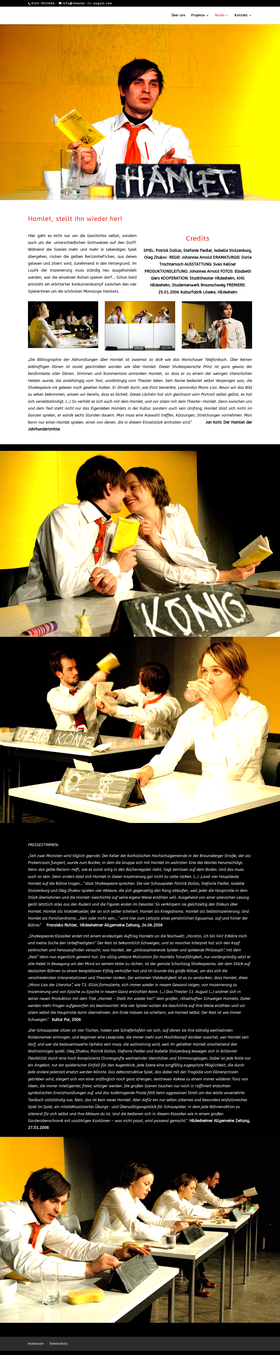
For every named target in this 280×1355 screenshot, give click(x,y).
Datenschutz (58, 1344)
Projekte (198, 15)
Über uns (178, 15)
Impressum (36, 1344)
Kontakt (241, 15)
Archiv (220, 15)
